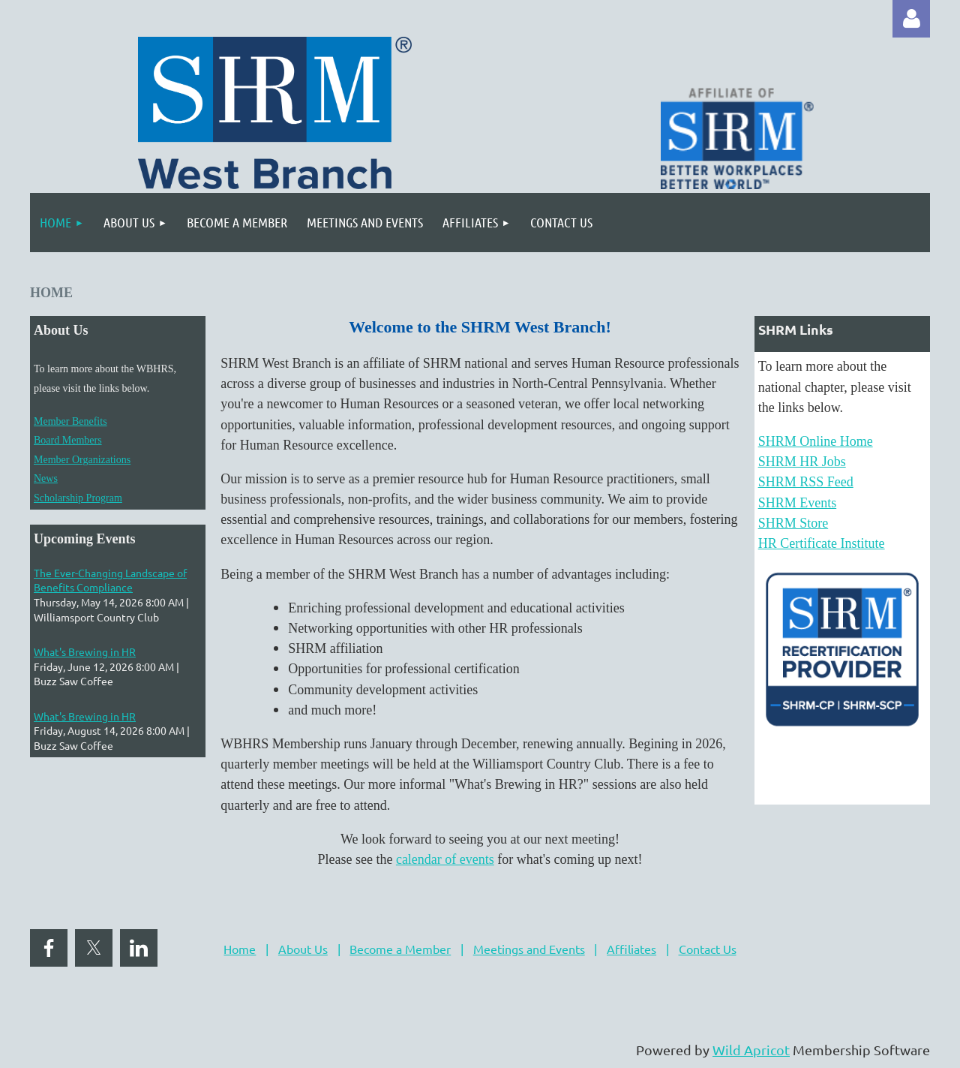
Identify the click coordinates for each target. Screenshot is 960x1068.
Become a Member (400, 948)
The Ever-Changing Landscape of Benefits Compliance (110, 580)
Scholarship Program (78, 498)
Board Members (68, 440)
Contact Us (707, 948)
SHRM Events (797, 502)
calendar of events (445, 859)
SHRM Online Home (815, 441)
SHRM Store (793, 523)
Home (240, 948)
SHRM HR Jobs (802, 461)
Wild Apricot (751, 1049)
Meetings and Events (529, 948)
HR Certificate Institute (821, 543)
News (46, 478)
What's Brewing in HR (85, 651)
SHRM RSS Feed (806, 481)
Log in (911, 19)
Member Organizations (82, 459)
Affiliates (631, 948)
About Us (303, 948)
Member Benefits (70, 421)
